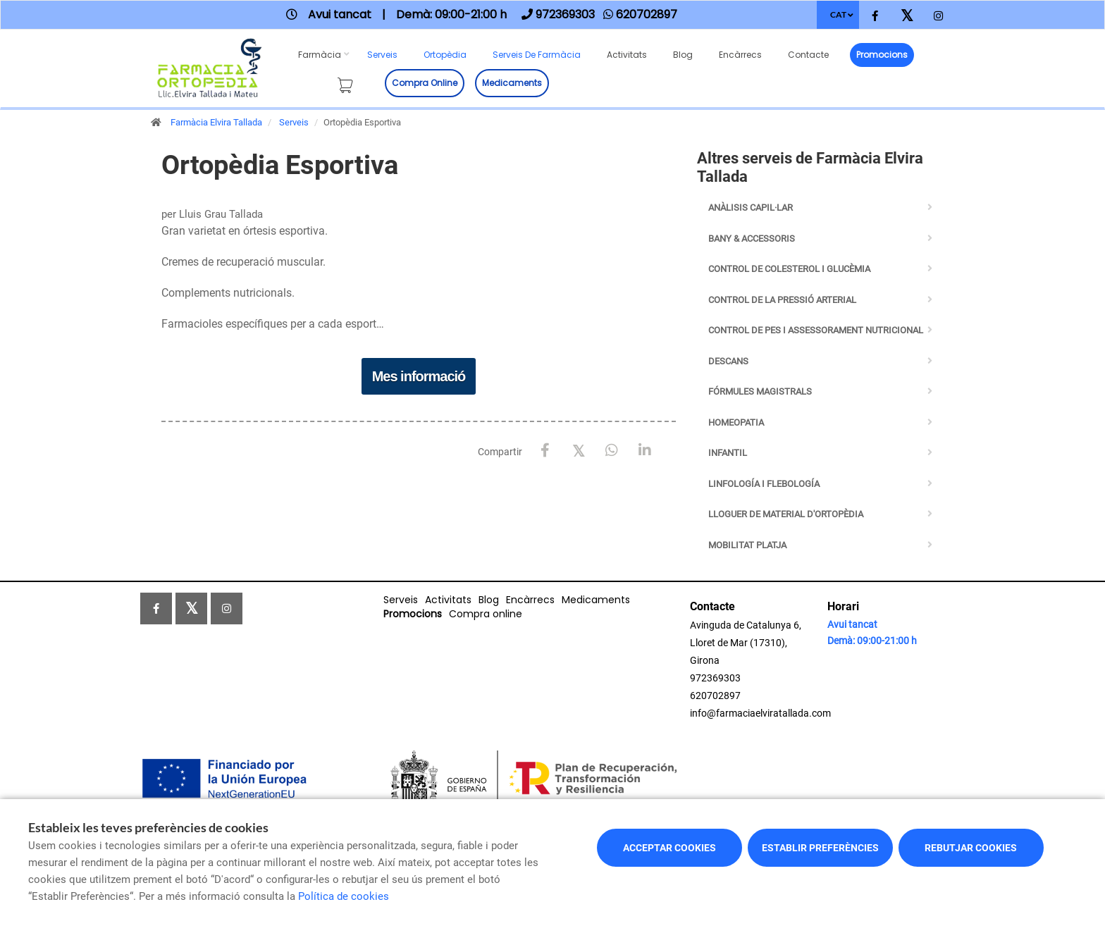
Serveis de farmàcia (537, 55)
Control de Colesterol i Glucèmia (789, 269)
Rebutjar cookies (971, 847)
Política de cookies (343, 896)
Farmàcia (319, 55)
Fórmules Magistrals (760, 391)
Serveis (382, 55)
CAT (838, 14)
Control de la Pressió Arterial (782, 300)
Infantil (727, 452)
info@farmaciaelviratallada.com (760, 713)
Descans (728, 361)
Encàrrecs (740, 55)
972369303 (715, 678)
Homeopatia (736, 422)
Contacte (808, 55)
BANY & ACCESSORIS (751, 238)
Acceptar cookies (669, 847)
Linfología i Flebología (764, 483)
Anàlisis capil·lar (750, 207)
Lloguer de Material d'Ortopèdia (785, 514)
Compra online (424, 83)
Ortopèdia (445, 55)
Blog (683, 55)
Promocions (882, 55)
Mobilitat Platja (747, 545)
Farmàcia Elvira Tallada (216, 122)
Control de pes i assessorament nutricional (815, 330)
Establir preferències (820, 847)
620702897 (715, 695)
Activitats (627, 55)
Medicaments (512, 83)
